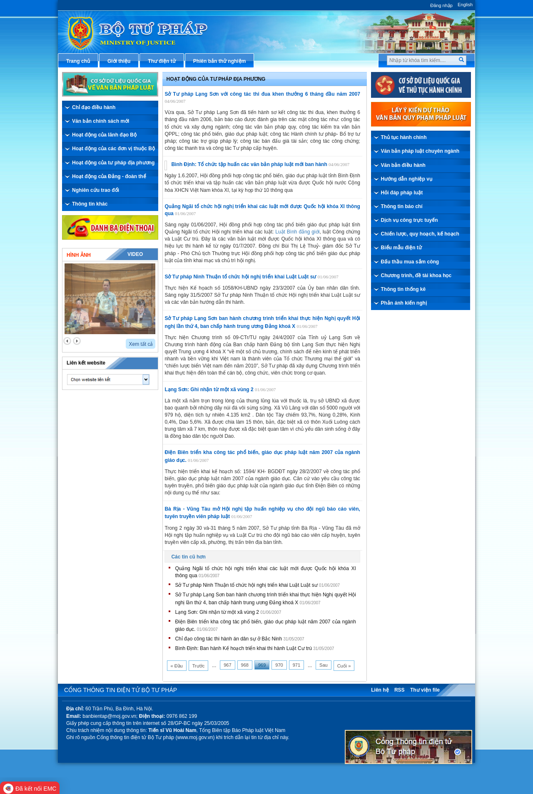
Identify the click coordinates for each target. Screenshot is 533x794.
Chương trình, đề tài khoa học (416, 275)
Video (135, 254)
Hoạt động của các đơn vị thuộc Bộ (113, 148)
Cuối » (344, 665)
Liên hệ (380, 690)
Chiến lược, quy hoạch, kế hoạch (420, 234)
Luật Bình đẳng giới (297, 232)
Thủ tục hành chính (404, 137)
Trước (198, 665)
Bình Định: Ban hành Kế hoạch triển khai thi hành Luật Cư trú (243, 648)
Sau (323, 664)
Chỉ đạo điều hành (93, 107)
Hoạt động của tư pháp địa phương (113, 163)
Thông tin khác (89, 204)
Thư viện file (425, 690)
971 (296, 664)
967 (227, 664)
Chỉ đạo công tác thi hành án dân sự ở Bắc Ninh (228, 639)
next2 (77, 341)
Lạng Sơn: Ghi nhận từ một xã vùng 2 (208, 389)
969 (262, 664)
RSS (399, 690)
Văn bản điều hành (403, 165)
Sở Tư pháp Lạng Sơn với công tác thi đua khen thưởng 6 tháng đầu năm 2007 (262, 94)
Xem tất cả (141, 344)
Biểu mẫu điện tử (401, 248)
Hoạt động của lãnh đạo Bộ (104, 135)
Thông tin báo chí (402, 206)
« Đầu (177, 665)
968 (245, 664)
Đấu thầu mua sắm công (410, 262)
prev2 (67, 341)
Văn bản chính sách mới (100, 121)
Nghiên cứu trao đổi (95, 190)
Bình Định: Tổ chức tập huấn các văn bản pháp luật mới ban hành (249, 164)
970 (279, 664)
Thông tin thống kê (403, 289)
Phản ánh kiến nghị (404, 303)
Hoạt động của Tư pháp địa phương (216, 79)
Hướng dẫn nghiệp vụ (406, 179)
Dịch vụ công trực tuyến (409, 220)
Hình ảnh (79, 255)
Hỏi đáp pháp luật (402, 193)
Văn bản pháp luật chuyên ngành (420, 151)
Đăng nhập (441, 5)
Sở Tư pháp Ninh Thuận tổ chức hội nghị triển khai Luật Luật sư (240, 277)
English (465, 4)
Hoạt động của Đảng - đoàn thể (109, 176)
